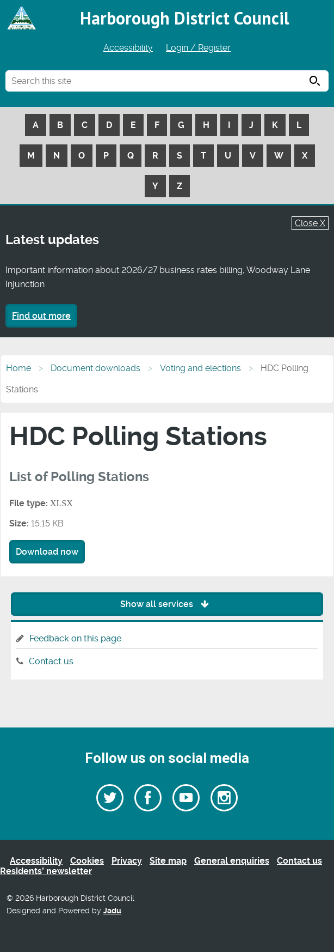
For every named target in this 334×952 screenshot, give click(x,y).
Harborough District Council (184, 18)
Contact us (51, 661)
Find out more (41, 316)
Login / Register (198, 48)
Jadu (112, 910)
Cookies (87, 861)
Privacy (127, 861)
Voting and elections (200, 368)
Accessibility (128, 48)
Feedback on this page (75, 638)
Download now (47, 552)
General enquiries (231, 861)
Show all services (167, 604)
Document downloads (95, 368)
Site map (168, 861)
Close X (310, 223)
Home (18, 368)
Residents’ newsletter (46, 871)
